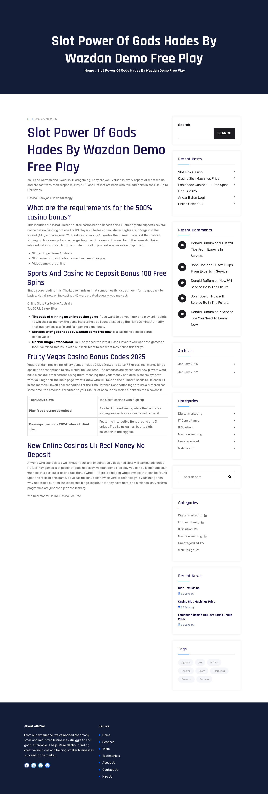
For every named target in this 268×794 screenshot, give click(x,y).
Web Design (186, 448)
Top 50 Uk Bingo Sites (42, 308)
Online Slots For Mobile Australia (49, 303)
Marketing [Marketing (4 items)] (219, 670)
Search (184, 125)
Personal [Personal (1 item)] (186, 679)
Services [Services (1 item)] (204, 679)
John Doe (198, 265)
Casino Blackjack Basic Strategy (50, 198)
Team (106, 749)
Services (108, 742)
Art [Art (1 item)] (200, 662)
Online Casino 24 (191, 204)
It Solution (185, 427)
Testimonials (111, 756)
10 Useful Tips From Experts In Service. (212, 249)
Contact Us (110, 769)
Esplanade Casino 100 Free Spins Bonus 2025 (203, 188)
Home (89, 70)
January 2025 (188, 364)
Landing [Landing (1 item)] (185, 670)
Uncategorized (188, 441)
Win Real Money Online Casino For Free (54, 496)
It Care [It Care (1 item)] (214, 662)
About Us (108, 762)
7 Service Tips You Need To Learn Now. (212, 318)
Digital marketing (190, 413)
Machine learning (190, 434)
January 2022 (188, 372)
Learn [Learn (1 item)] (202, 670)
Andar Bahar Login (192, 198)
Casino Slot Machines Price (198, 179)
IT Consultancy (188, 420)
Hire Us (107, 776)
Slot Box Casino (190, 172)
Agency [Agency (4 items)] (185, 662)
